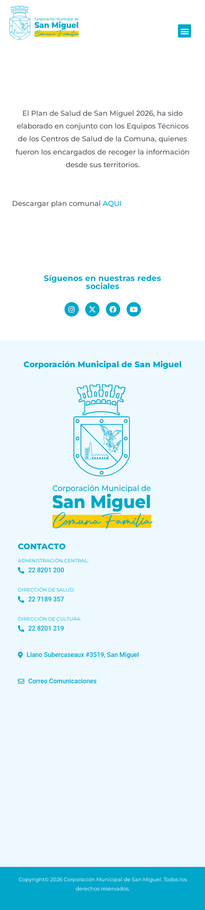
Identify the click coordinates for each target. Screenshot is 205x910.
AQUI (112, 203)
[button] (184, 31)
